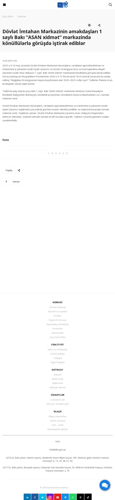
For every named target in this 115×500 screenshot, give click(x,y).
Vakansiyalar (57, 332)
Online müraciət (57, 420)
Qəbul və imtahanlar (57, 349)
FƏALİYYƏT (57, 344)
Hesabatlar (57, 328)
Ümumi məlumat (57, 307)
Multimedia (57, 383)
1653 (57, 441)
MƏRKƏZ (58, 302)
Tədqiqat (57, 358)
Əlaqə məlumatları (57, 416)
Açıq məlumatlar (58, 337)
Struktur (57, 315)
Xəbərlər (58, 374)
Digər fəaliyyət (58, 362)
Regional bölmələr (57, 320)
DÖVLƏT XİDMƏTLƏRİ (57, 404)
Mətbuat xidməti (57, 387)
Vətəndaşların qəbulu (57, 429)
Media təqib (57, 378)
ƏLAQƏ (57, 411)
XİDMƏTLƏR (57, 394)
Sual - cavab (57, 424)
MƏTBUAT (57, 369)
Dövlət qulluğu (58, 353)
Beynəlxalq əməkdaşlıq (57, 324)
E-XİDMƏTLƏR (57, 399)
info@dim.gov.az (57, 449)
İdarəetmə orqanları (57, 311)
